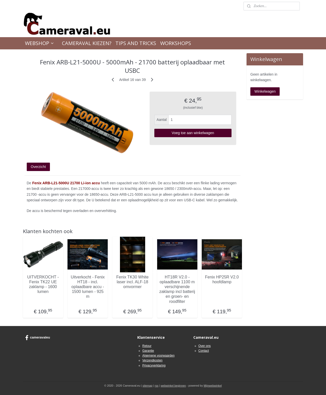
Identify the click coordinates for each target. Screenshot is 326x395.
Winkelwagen (265, 91)
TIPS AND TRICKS (135, 43)
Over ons (204, 346)
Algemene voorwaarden (158, 355)
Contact (203, 350)
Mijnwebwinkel (213, 385)
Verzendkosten (152, 360)
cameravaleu (37, 337)
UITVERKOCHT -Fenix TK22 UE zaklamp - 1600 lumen (43, 284)
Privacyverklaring (154, 365)
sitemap (148, 385)
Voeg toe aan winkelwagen (193, 133)
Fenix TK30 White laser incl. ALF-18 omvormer (132, 282)
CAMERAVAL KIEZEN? (86, 43)
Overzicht (38, 167)
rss (156, 385)
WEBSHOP (39, 43)
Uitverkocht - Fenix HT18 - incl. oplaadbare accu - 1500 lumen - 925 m (88, 287)
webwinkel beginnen (173, 385)
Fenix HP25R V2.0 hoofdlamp (222, 279)
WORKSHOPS (175, 43)
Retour (147, 346)
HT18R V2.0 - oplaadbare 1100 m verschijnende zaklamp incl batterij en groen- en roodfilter (177, 289)
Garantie (148, 350)
